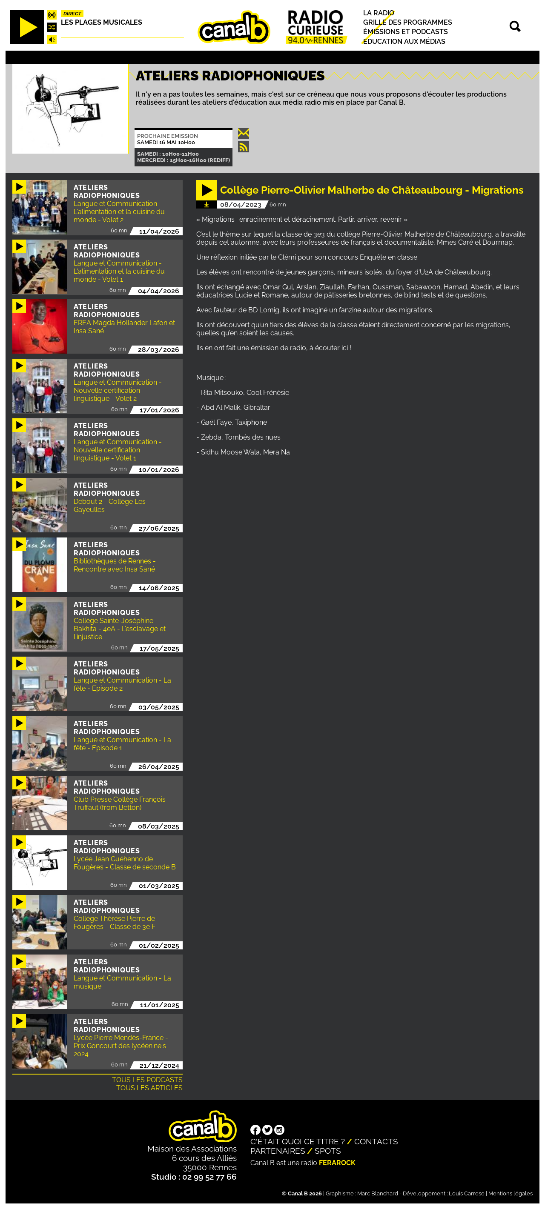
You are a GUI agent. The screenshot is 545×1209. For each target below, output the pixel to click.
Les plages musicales (101, 22)
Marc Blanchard (377, 1193)
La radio (378, 13)
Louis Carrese (467, 1193)
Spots (328, 1150)
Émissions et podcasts (405, 32)
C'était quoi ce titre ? (297, 1141)
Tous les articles (149, 1088)
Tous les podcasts (147, 1080)
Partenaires (277, 1150)
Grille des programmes (407, 22)
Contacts (376, 1141)
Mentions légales (510, 1193)
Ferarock (337, 1163)
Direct (72, 13)
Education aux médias (404, 41)
